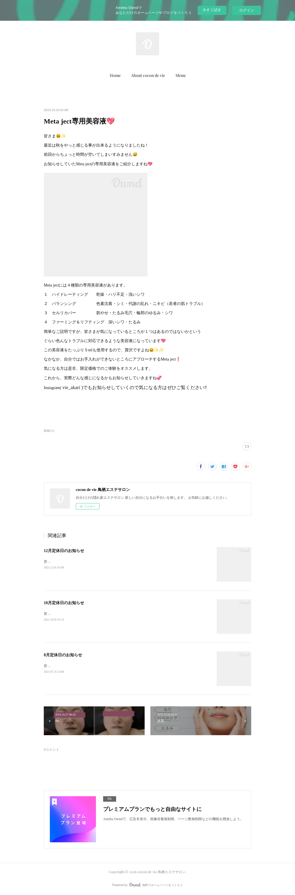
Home (115, 75)
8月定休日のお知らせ (63, 655)
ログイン (246, 10)
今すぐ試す (212, 10)
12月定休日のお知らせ (64, 551)
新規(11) (49, 430)
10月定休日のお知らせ (64, 603)
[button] (115, 75)
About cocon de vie (148, 75)
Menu (180, 75)
